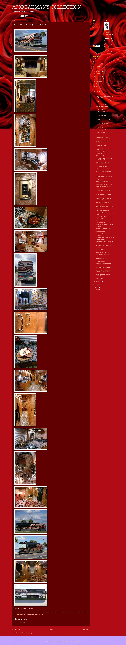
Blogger (78, 641)
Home (51, 629)
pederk (67, 641)
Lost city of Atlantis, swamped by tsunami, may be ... (104, 207)
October (98, 76)
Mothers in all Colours (101, 156)
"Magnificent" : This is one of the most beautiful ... (104, 203)
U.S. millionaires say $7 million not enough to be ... (104, 195)
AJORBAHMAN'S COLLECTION (46, 7)
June (97, 86)
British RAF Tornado (101, 145)
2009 (96, 287)
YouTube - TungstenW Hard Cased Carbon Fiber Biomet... (104, 118)
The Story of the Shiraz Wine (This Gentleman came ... (103, 199)
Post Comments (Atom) (26, 633)
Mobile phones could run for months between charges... (103, 163)
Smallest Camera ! (100, 261)
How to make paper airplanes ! (104, 184)
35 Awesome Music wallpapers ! (104, 181)
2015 (96, 59)
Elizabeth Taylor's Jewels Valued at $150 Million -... (104, 96)
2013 (96, 64)
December (99, 71)
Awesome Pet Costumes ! (102, 135)
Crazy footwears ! (100, 179)
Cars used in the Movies (102, 166)
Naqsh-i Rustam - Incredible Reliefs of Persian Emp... (103, 271)
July (97, 83)
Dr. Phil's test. (99, 109)
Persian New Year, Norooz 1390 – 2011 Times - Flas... (104, 159)
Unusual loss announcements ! (104, 267)
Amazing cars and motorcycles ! (104, 176)
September (99, 78)
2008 (96, 289)
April (97, 91)
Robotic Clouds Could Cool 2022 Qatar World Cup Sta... (104, 122)
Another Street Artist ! (101, 115)
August (98, 81)
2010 (96, 284)
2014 (96, 61)
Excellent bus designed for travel (104, 132)
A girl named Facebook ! (102, 169)
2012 (96, 66)
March (98, 94)
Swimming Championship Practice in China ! (102, 234)
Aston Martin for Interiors (102, 210)
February (98, 278)
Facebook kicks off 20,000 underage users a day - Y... (103, 138)
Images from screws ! (101, 258)
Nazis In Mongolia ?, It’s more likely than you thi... (103, 148)
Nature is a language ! (101, 104)
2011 (96, 69)
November (99, 73)
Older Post (86, 629)
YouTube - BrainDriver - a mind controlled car (104, 217)
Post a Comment (20, 622)
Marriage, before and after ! (103, 106)
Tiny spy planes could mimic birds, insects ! (103, 274)
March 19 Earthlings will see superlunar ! (103, 187)
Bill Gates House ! (100, 249)
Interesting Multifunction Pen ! (103, 228)
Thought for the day (101, 231)
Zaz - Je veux (99, 174)
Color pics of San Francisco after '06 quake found (104, 221)
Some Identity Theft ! (101, 130)
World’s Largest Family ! (102, 252)
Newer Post (16, 629)
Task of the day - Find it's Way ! (104, 171)
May (97, 89)
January (98, 281)
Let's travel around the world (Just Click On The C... (104, 126)
